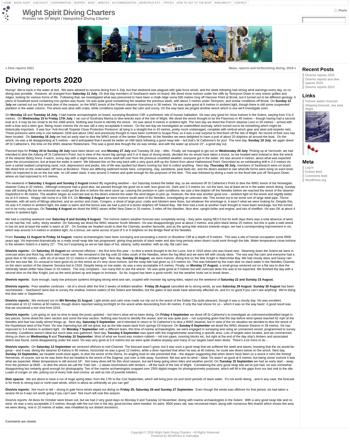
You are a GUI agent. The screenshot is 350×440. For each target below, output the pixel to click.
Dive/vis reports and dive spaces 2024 (322, 81)
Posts (343, 10)
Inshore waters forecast (321, 101)
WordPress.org (315, 180)
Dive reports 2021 (21, 68)
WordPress (174, 436)
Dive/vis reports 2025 (319, 75)
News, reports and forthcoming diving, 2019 (261, 68)
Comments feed (316, 176)
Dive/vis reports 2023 (319, 87)
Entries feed (313, 172)
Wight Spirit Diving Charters (68, 12)
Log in (309, 167)
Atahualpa (192, 436)
